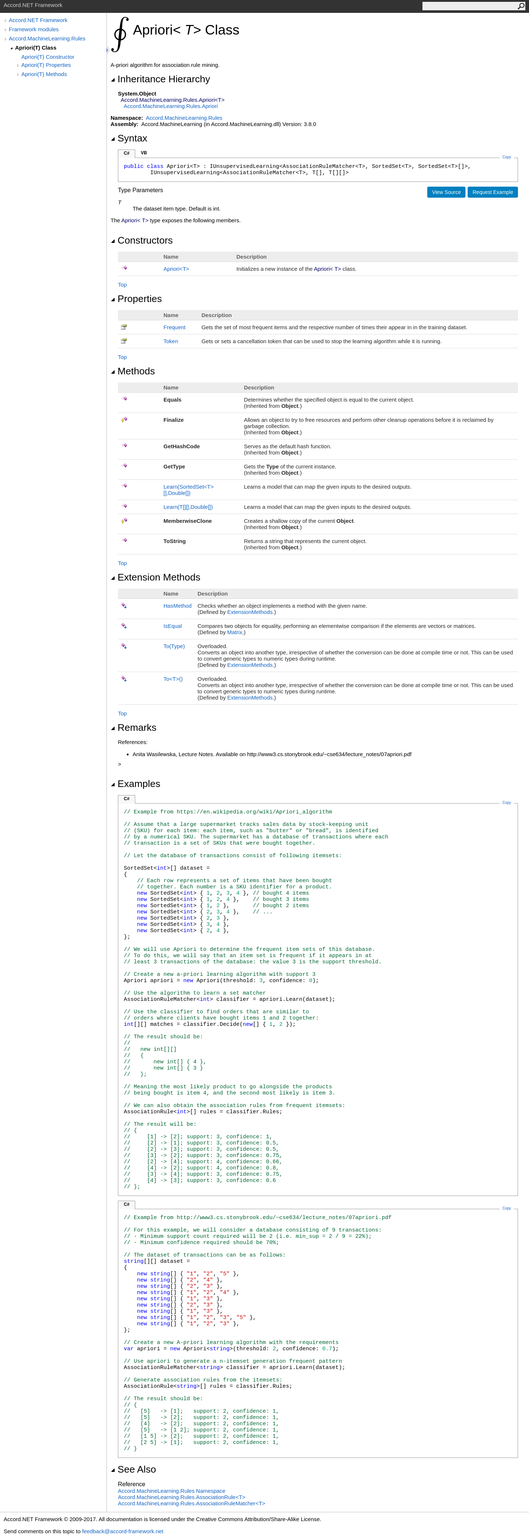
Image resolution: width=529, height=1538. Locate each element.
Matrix (234, 632)
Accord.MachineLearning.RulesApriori (171, 106)
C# (126, 153)
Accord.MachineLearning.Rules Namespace (172, 1491)
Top (122, 284)
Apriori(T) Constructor (47, 57)
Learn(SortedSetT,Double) (188, 490)
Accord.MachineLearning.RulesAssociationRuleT (181, 1497)
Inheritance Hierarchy (160, 79)
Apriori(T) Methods (44, 74)
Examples (135, 783)
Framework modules (34, 29)
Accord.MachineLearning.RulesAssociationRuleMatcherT (191, 1503)
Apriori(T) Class (36, 47)
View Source (446, 192)
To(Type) (174, 646)
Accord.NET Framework (38, 20)
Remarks (133, 727)
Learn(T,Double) (188, 507)
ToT (173, 679)
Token (170, 341)
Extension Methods (156, 577)
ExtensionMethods (250, 612)
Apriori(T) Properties (46, 65)
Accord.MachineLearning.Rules (47, 38)
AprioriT (176, 269)
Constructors (142, 240)
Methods (133, 371)
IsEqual (172, 626)
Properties (136, 298)
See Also (133, 1469)
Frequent (174, 327)
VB (144, 152)
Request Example (492, 192)
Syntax (129, 138)
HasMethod (177, 606)
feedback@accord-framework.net (122, 1531)
